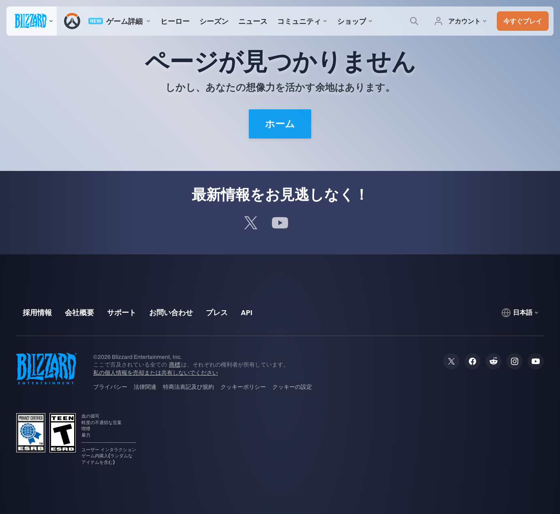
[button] (523, 21)
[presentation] (31, 21)
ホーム (280, 124)
